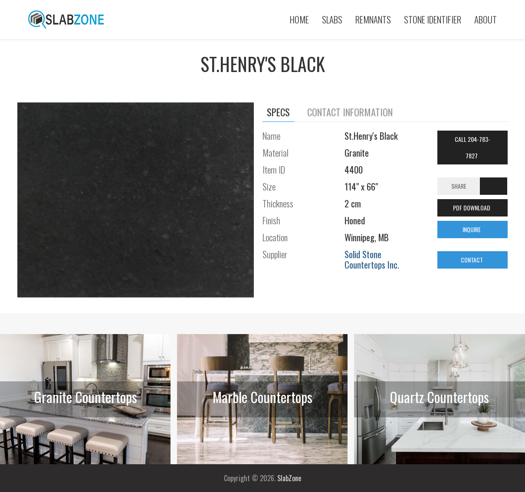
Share (458, 185)
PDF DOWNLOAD (472, 207)
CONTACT (472, 259)
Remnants (373, 19)
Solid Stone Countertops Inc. (372, 259)
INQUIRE (472, 229)
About (485, 19)
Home (299, 19)
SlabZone (289, 478)
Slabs (332, 19)
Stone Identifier (432, 19)
